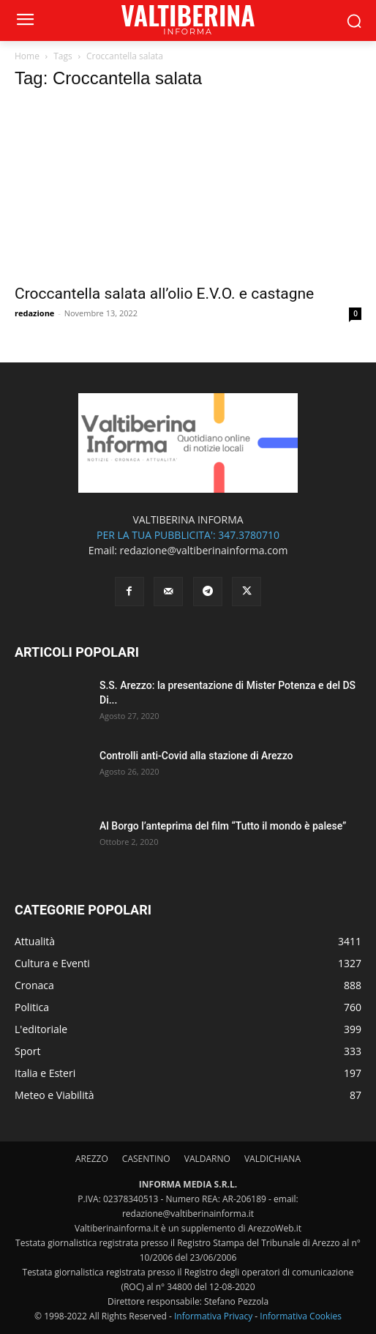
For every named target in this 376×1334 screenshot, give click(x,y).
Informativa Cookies (301, 1316)
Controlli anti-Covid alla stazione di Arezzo (196, 755)
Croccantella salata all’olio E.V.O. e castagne (164, 293)
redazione (34, 313)
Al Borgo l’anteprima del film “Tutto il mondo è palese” (222, 826)
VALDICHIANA (272, 1158)
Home (27, 56)
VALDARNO (207, 1158)
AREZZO (91, 1158)
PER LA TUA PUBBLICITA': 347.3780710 (188, 535)
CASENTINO (146, 1158)
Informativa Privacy (213, 1316)
